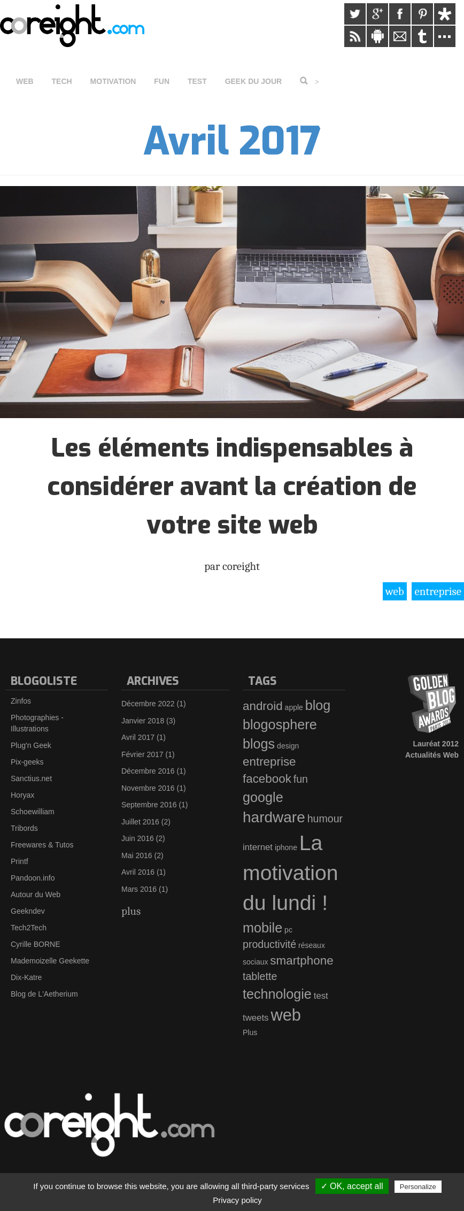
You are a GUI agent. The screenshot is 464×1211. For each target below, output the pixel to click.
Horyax (22, 795)
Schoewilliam (33, 811)
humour (325, 818)
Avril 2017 (137, 737)
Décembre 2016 (148, 771)
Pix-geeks (27, 762)
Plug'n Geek (31, 745)
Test (197, 81)
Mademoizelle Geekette (50, 961)
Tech (62, 81)
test (321, 996)
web (394, 591)
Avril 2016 (137, 872)
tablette (260, 976)
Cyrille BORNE (35, 944)
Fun (161, 81)
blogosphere (280, 724)
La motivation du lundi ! (290, 872)
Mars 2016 (139, 889)
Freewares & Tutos (42, 844)
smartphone (301, 960)
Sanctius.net (31, 778)
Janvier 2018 (142, 720)
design (288, 746)
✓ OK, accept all (352, 1186)
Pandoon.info (33, 878)
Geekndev (28, 911)
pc (288, 929)
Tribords (24, 828)
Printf (19, 861)
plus (131, 911)
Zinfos (21, 701)
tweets (256, 1018)
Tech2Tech (29, 927)
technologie (277, 993)
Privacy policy (237, 1200)
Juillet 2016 (140, 821)
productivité (269, 944)
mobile (262, 927)
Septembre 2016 (149, 804)
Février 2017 (142, 754)
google (263, 797)
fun (300, 779)
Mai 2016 (136, 855)
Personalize (418, 1187)
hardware (274, 817)
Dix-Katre (26, 977)
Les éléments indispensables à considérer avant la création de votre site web (232, 486)
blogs (259, 743)
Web (25, 81)
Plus (250, 1032)
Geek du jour (253, 81)
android (263, 706)
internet (258, 847)
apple (294, 707)
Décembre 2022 (148, 703)
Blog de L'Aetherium (44, 994)
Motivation (113, 81)
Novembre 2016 (148, 788)
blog (318, 705)
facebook (267, 778)
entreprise (437, 591)
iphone (286, 847)
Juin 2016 (137, 838)
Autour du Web (35, 894)
